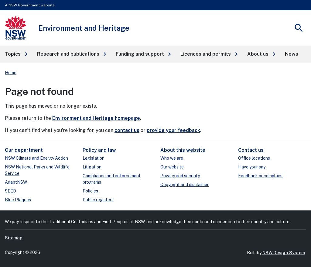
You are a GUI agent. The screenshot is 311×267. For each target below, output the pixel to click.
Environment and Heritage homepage (96, 118)
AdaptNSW (16, 182)
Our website (172, 167)
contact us (126, 130)
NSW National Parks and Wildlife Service (37, 170)
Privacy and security (180, 175)
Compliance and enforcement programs (112, 179)
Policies (90, 191)
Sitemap (13, 237)
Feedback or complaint (260, 175)
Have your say (251, 167)
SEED (10, 191)
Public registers (98, 199)
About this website (182, 150)
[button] (16, 54)
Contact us (251, 150)
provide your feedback (173, 130)
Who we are (171, 158)
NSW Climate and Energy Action (36, 158)
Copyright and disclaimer (184, 184)
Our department (24, 150)
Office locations (254, 158)
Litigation (92, 167)
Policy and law (99, 150)
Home (10, 72)
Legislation (93, 158)
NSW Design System (283, 252)
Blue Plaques (18, 199)
